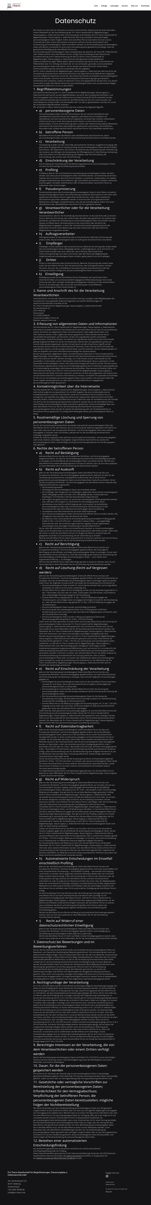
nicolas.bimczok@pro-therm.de (46, 318)
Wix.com (109, 1191)
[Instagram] (107, 1176)
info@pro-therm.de (16, 1192)
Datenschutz (110, 1184)
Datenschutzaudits (74, 1156)
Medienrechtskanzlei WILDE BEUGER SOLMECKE (56, 1158)
